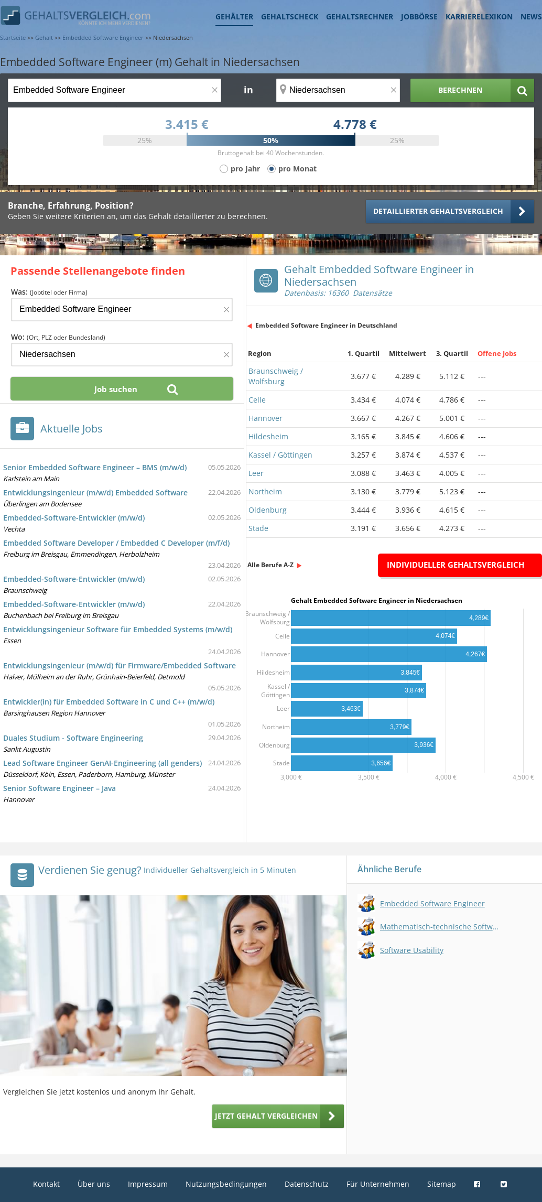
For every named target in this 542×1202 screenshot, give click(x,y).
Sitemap (441, 1184)
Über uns (94, 1184)
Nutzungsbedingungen (226, 1184)
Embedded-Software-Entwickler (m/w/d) (74, 518)
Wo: (58, 337)
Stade (258, 528)
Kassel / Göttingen (280, 455)
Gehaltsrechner (359, 16)
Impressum (148, 1184)
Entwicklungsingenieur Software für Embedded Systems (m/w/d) (117, 629)
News (531, 16)
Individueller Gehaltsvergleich (455, 564)
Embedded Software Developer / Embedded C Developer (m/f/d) (116, 543)
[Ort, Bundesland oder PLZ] (338, 90)
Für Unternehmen (377, 1184)
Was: (49, 292)
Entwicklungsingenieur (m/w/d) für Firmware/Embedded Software (119, 665)
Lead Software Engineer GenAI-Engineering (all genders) (102, 763)
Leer (256, 473)
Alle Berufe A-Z (270, 564)
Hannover (265, 418)
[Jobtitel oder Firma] (122, 309)
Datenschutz (307, 1184)
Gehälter (234, 16)
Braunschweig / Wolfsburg (275, 376)
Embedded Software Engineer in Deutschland (326, 325)
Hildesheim (268, 436)
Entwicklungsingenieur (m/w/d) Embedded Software (95, 492)
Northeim (265, 491)
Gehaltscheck (289, 16)
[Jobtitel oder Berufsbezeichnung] (114, 90)
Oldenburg (267, 510)
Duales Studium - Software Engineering (73, 738)
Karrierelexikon (479, 16)
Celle (257, 400)
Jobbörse (419, 16)
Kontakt (46, 1184)
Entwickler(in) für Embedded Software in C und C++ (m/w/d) (108, 702)
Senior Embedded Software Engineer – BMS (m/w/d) (95, 467)
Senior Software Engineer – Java (59, 788)
